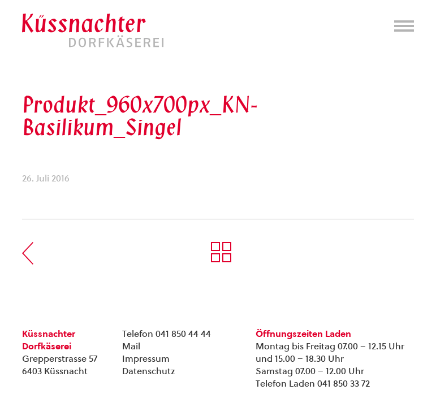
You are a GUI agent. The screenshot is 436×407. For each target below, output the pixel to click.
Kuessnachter (92, 30)
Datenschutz (148, 371)
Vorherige (27, 253)
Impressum (146, 358)
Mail (131, 346)
